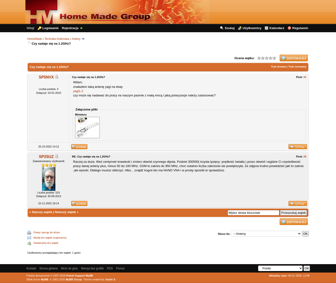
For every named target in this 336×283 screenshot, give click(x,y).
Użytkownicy (252, 28)
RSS (110, 268)
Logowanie (51, 28)
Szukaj (230, 28)
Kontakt (31, 268)
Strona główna (48, 268)
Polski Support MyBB (79, 275)
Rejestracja (70, 28)
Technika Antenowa (57, 39)
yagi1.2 (78, 91)
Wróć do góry (69, 268)
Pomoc (120, 268)
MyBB (44, 279)
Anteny (76, 39)
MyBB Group (74, 279)
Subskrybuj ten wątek (46, 242)
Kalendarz (276, 28)
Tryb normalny (297, 66)
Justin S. (110, 279)
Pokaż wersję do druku (46, 232)
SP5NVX (46, 77)
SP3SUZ (46, 157)
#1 (305, 77)
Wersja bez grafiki (92, 268)
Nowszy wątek (65, 212)
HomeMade (34, 39)
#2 (305, 156)
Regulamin (300, 28)
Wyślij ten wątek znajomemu (50, 237)
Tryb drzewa (278, 66)
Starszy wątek (42, 212)
